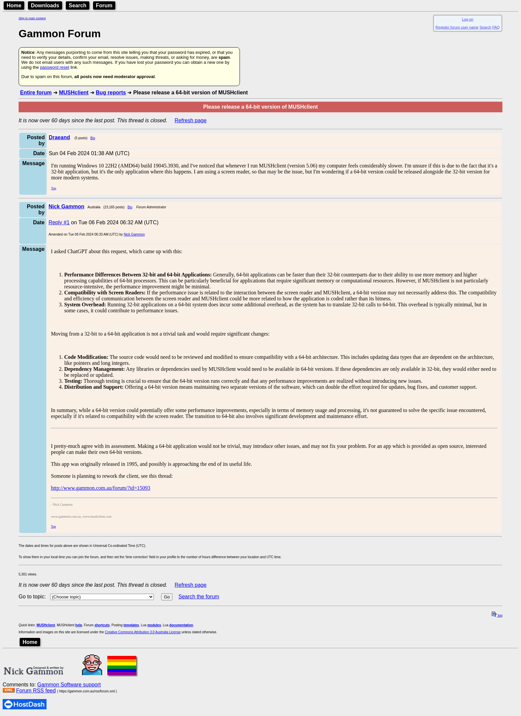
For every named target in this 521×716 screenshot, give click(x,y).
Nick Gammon (134, 234)
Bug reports (111, 92)
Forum (104, 5)
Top (53, 188)
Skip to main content (32, 18)
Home (14, 5)
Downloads (45, 5)
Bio (92, 138)
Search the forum (198, 596)
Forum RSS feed (35, 690)
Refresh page (191, 120)
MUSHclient (73, 92)
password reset (54, 67)
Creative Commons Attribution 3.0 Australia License (143, 632)
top (497, 615)
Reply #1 (59, 222)
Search (77, 5)
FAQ (496, 27)
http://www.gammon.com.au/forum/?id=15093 (100, 488)
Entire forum (36, 92)
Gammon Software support (69, 684)
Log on (467, 19)
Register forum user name (457, 27)
